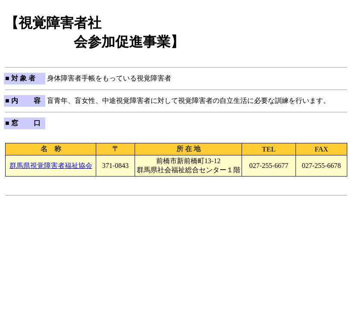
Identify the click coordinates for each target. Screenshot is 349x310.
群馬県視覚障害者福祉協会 (50, 165)
